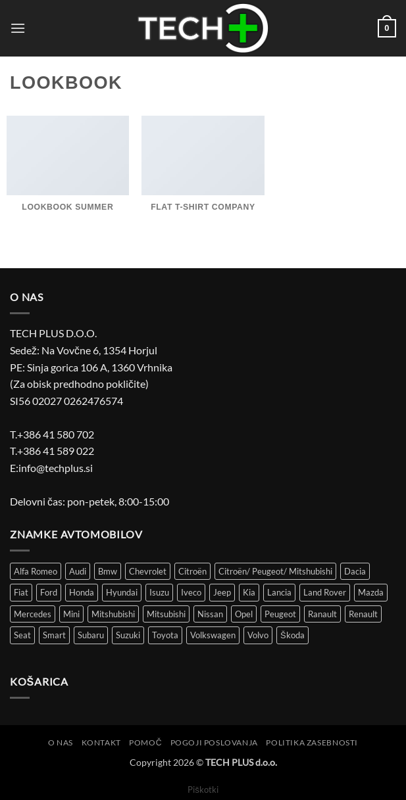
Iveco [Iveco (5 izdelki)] (191, 592)
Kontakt (101, 742)
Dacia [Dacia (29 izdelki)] (355, 571)
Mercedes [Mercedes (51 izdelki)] (32, 614)
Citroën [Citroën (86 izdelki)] (192, 571)
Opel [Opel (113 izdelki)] (244, 614)
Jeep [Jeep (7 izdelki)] (222, 592)
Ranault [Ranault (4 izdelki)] (322, 614)
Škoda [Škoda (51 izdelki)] (292, 635)
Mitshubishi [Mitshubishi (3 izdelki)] (113, 614)
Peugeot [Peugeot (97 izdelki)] (280, 614)
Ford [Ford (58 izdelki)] (48, 592)
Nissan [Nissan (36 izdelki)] (210, 614)
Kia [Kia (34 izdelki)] (249, 592)
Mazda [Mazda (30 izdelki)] (371, 592)
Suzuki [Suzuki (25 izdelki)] (128, 635)
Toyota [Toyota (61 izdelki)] (165, 635)
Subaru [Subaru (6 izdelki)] (91, 635)
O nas (60, 742)
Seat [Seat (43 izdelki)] (22, 635)
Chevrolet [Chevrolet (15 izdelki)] (147, 571)
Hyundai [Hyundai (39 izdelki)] (122, 592)
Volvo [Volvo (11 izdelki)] (257, 635)
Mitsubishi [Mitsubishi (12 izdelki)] (166, 614)
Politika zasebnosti (312, 742)
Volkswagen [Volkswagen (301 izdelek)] (213, 635)
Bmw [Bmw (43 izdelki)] (107, 571)
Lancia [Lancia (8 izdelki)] (279, 592)
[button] (18, 28)
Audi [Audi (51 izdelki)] (77, 571)
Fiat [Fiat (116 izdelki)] (21, 592)
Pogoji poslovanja (214, 742)
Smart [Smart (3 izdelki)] (54, 635)
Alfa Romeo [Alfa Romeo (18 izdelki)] (35, 571)
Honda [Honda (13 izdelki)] (81, 592)
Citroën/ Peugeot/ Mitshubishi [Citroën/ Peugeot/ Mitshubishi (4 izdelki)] (275, 571)
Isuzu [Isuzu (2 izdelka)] (159, 592)
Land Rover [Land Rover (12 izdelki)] (324, 592)
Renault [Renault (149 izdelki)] (363, 614)
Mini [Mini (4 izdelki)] (71, 614)
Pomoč (145, 742)
